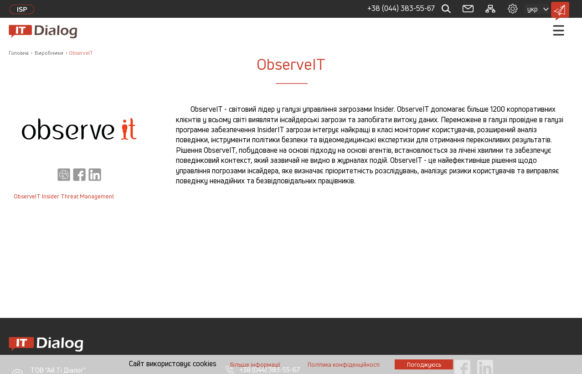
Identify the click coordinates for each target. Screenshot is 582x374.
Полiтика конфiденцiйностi (344, 365)
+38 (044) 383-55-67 (401, 8)
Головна (19, 52)
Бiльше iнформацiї (255, 365)
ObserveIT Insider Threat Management (64, 196)
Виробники (49, 52)
